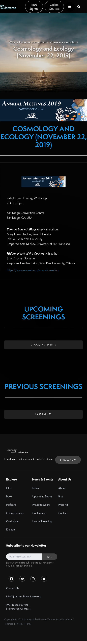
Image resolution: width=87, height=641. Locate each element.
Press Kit (63, 504)
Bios (60, 496)
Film (8, 488)
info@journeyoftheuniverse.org (23, 596)
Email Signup (34, 7)
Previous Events (41, 504)
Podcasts (11, 504)
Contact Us (12, 588)
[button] (70, 7)
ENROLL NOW (68, 459)
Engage (10, 529)
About (61, 488)
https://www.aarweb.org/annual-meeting (33, 270)
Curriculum (12, 521)
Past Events (43, 414)
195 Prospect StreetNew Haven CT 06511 (18, 606)
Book (9, 496)
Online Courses (54, 7)
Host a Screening (42, 521)
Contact (62, 513)
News (35, 488)
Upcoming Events (43, 344)
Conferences (39, 513)
